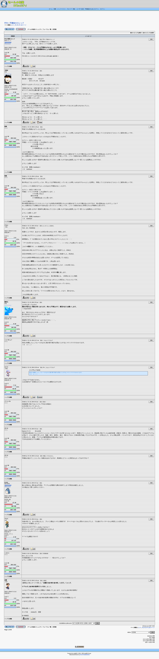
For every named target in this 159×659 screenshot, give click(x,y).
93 (17, 25)
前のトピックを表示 (135, 32)
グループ (69, 9)
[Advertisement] (76, 16)
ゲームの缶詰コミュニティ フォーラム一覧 (39, 29)
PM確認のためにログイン (92, 9)
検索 (55, 9)
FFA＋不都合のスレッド (14, 23)
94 (19, 25)
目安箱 (54, 29)
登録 (74, 9)
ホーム (51, 9)
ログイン (102, 9)
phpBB (75, 653)
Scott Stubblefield (85, 654)
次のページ (23, 25)
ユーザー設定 (80, 9)
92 (15, 25)
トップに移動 (8, 66)
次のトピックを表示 (148, 32)
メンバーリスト (61, 9)
